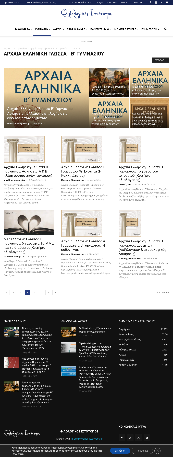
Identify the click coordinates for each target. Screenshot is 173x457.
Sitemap (124, 2)
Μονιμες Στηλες (126, 29)
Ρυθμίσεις (17, 453)
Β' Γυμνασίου (20, 48)
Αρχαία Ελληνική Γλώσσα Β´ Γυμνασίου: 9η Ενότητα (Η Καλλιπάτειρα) (84, 171)
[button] (166, 29)
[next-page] (55, 292)
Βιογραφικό (112, 2)
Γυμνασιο (43, 29)
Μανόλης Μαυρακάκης (18, 123)
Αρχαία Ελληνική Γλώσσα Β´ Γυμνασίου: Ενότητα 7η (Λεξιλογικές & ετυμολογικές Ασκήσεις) (142, 247)
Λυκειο (58, 29)
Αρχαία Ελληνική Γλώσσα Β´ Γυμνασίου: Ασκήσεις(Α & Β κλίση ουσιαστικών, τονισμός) (28, 171)
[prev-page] (6, 292)
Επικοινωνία (136, 2)
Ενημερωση (150, 29)
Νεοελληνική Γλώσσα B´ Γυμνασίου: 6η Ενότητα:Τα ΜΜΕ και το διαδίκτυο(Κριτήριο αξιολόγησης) (29, 245)
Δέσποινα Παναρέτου (14, 256)
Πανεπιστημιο (101, 29)
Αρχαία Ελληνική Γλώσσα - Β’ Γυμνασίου (49, 48)
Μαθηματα (24, 29)
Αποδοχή (120, 450)
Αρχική (100, 2)
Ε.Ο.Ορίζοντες (126, 184)
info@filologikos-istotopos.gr (43, 2)
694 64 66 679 (13, 2)
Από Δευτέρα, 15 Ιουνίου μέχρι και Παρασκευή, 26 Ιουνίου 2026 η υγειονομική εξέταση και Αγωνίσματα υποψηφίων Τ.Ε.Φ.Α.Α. (36, 365)
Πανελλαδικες (77, 29)
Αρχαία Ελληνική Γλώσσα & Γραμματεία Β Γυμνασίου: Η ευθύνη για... (83, 245)
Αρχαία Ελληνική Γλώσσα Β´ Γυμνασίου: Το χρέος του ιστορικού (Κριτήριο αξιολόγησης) (141, 173)
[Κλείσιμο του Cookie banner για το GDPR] (157, 451)
